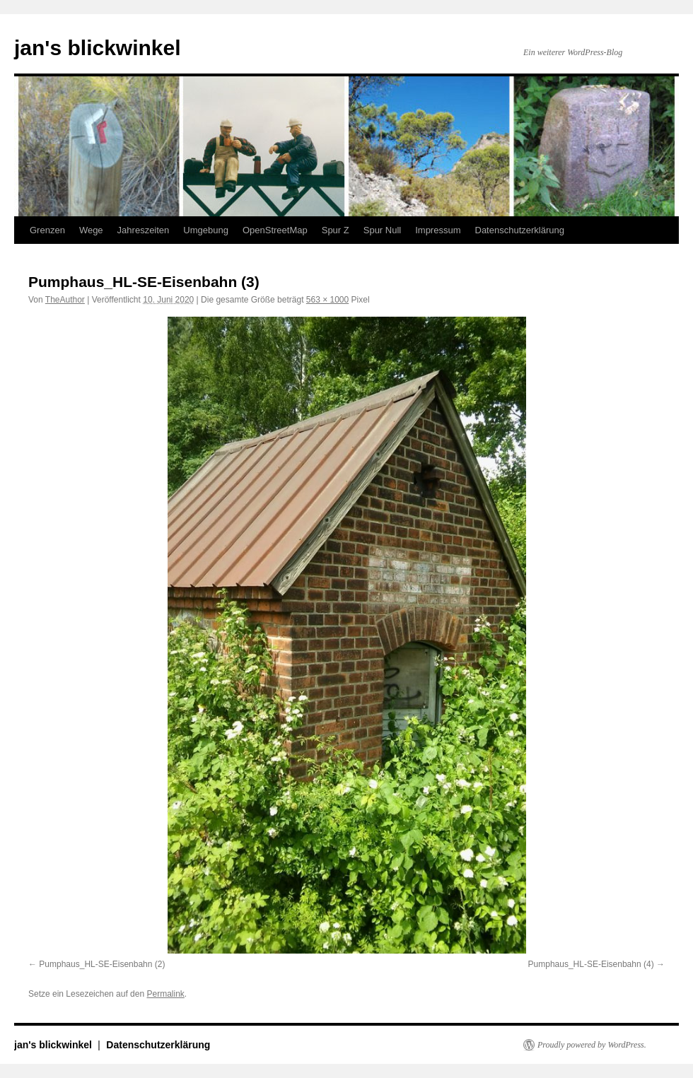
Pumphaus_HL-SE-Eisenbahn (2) (102, 964)
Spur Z (335, 230)
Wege (91, 230)
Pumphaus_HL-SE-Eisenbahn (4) (591, 964)
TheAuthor (65, 300)
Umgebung (205, 230)
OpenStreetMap (275, 230)
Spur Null (382, 230)
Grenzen (47, 230)
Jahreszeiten (143, 230)
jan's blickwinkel (97, 47)
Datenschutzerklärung (519, 230)
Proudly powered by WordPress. (591, 1045)
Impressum (437, 230)
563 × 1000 (327, 300)
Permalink (165, 994)
